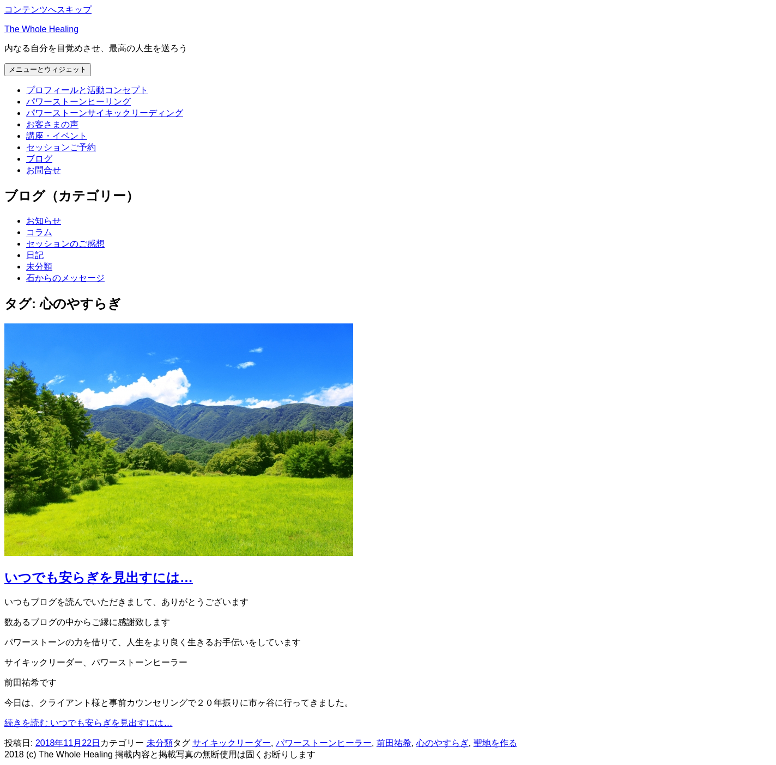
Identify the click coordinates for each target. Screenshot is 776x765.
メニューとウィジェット (48, 69)
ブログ (39, 158)
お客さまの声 (52, 124)
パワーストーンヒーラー (324, 743)
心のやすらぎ (442, 743)
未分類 (39, 266)
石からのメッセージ (65, 278)
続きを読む (88, 722)
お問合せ (43, 170)
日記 (35, 255)
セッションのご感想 (65, 243)
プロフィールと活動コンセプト (87, 90)
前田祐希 (394, 743)
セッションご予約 (61, 147)
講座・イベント (56, 135)
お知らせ (43, 220)
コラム (39, 232)
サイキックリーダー (231, 743)
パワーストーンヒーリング (78, 101)
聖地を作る (495, 743)
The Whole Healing (41, 29)
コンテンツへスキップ (48, 9)
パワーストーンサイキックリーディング (104, 113)
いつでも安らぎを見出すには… (98, 577)
